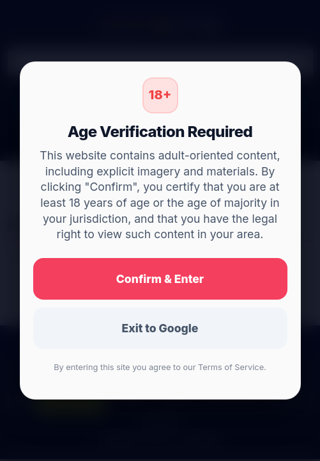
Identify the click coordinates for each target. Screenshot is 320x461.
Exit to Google (160, 328)
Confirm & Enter (160, 279)
